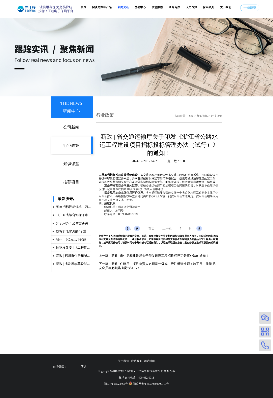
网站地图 (149, 361)
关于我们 (225, 7)
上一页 (167, 228)
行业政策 (71, 145)
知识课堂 (71, 164)
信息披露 (157, 7)
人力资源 (191, 7)
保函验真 (208, 7)
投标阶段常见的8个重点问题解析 (79, 231)
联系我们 (136, 361)
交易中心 (140, 7)
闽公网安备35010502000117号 (151, 383)
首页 (83, 7)
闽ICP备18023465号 (116, 383)
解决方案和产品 (102, 7)
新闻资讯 (123, 7)
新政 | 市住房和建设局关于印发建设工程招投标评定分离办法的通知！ (160, 255)
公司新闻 (71, 127)
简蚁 (83, 366)
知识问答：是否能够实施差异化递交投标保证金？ (91, 223)
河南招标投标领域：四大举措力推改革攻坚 (86, 207)
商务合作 (174, 7)
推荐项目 (71, 182)
